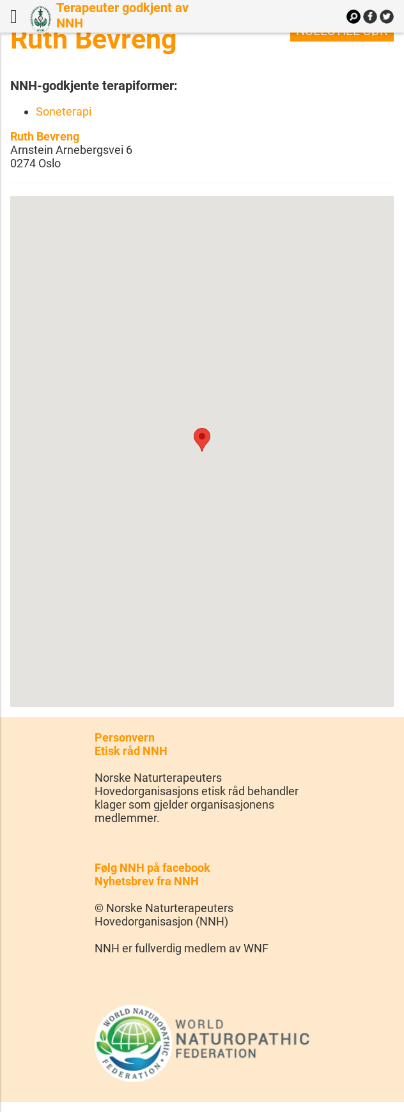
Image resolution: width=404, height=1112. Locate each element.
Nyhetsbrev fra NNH (147, 881)
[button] (202, 440)
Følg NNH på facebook (152, 867)
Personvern (125, 737)
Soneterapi (63, 111)
